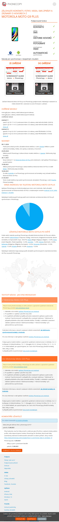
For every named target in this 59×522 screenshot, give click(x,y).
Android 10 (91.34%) (50, 190)
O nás (6, 476)
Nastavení (41, 519)
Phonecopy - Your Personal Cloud (12, 4)
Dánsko (42, 146)
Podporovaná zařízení (11, 463)
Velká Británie (14, 237)
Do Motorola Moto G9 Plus (44, 73)
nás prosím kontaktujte (30, 351)
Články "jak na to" (9, 460)
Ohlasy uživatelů (9, 478)
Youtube (13, 484)
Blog (5, 481)
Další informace (46, 516)
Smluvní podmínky (10, 507)
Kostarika (30, 246)
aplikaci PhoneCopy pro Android (29, 311)
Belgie (5, 169)
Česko (55, 240)
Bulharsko (5, 244)
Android (6, 491)
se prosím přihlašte (22, 420)
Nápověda (7, 468)
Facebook (7, 484)
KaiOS (6, 500)
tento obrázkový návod (22, 308)
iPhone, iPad (8, 494)
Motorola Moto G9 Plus (23, 160)
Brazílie (53, 180)
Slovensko (36, 244)
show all (5, 127)
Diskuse (6, 465)
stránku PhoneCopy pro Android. (39, 337)
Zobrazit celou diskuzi (12, 450)
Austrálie (11, 173)
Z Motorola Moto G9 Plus (15, 73)
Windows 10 (8, 497)
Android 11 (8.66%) (7, 193)
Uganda (42, 153)
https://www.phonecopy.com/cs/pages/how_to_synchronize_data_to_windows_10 (28, 438)
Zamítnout (31, 519)
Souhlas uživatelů (9, 510)
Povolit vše (20, 519)
